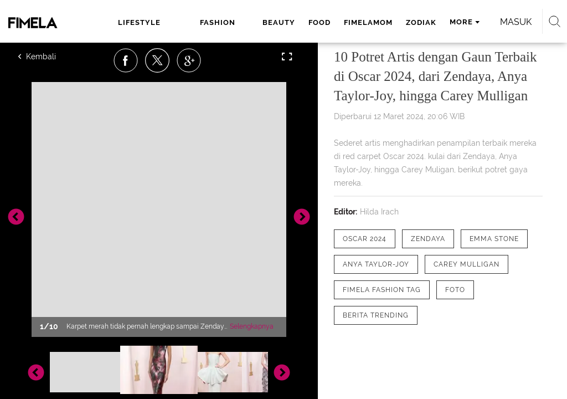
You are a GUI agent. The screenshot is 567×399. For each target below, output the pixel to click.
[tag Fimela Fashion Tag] (381, 290)
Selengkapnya (252, 326)
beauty (278, 22)
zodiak (421, 22)
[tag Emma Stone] (494, 239)
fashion (217, 22)
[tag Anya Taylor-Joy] (375, 264)
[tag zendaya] (428, 239)
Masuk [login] (516, 22)
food (319, 22)
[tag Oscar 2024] (364, 239)
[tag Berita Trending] (375, 315)
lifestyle (139, 22)
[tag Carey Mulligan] (466, 264)
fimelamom (368, 22)
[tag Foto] (455, 290)
